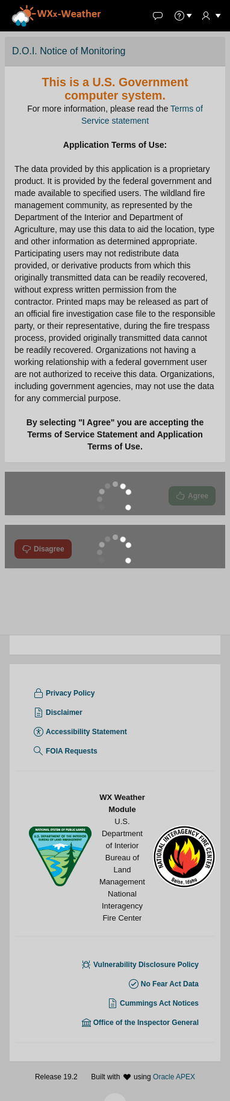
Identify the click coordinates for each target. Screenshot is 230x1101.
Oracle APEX (174, 1083)
